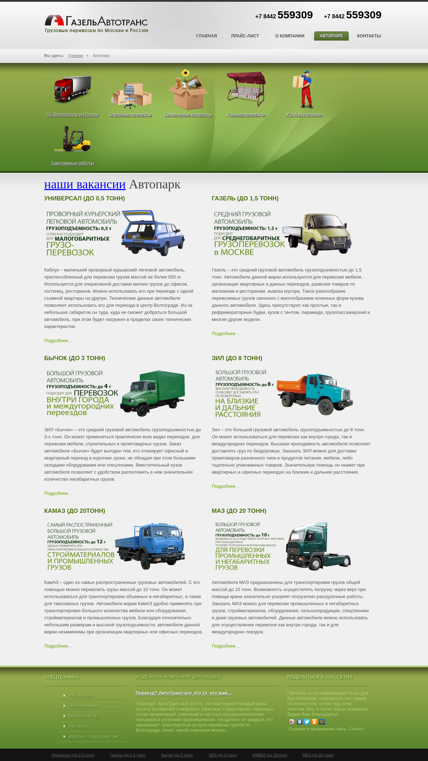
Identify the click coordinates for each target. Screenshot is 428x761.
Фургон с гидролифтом (93, 736)
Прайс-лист (245, 36)
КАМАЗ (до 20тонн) (270, 755)
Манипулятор (83, 716)
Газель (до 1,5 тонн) (128, 755)
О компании (290, 36)
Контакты (369, 36)
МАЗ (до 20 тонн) (317, 755)
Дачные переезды (246, 114)
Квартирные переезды (188, 114)
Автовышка (81, 695)
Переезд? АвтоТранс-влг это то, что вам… (184, 693)
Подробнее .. (58, 340)
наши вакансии (85, 184)
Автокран (79, 726)
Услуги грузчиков (304, 114)
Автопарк (331, 36)
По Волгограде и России (72, 114)
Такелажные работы (72, 163)
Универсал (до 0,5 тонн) (72, 755)
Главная (206, 36)
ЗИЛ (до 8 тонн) (223, 755)
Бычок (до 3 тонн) (177, 755)
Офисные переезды (130, 114)
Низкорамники (84, 705)
